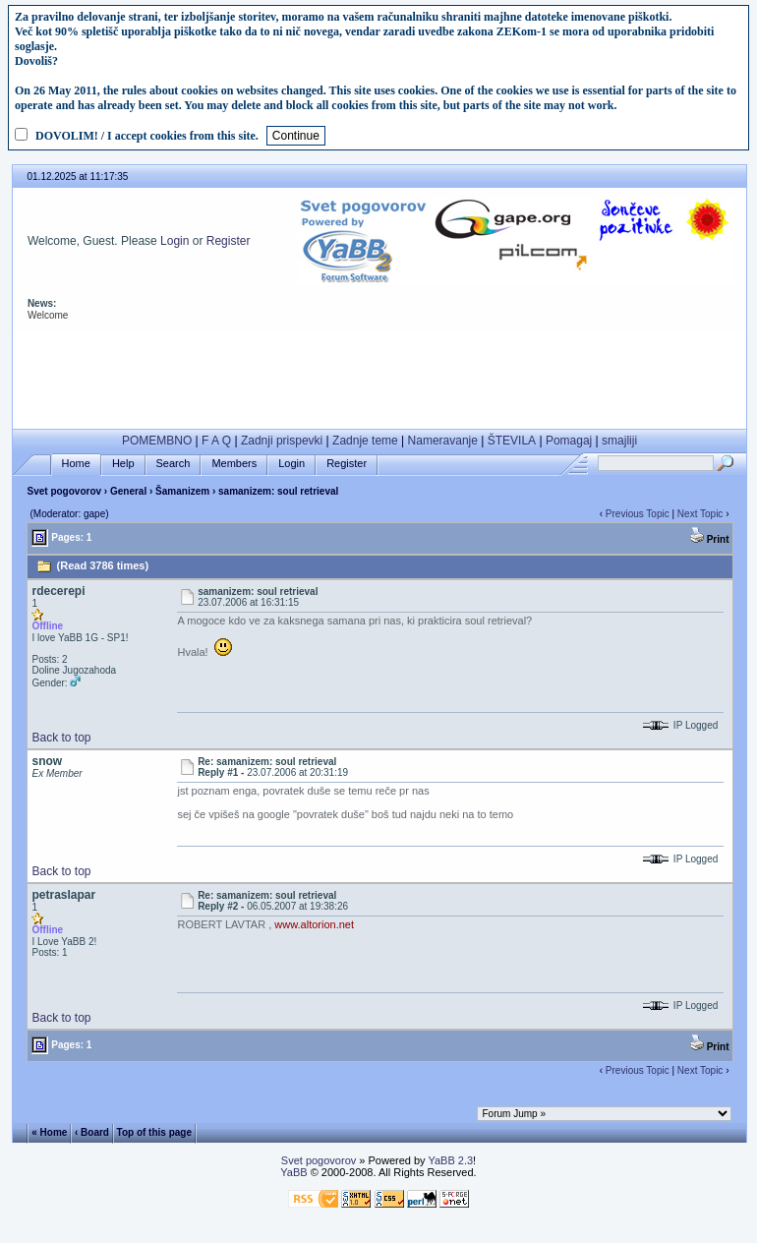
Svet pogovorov (64, 491)
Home (76, 463)
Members (234, 463)
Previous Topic (638, 513)
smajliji (619, 440)
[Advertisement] (379, 375)
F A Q (216, 440)
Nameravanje (443, 440)
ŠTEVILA (512, 440)
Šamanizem (182, 491)
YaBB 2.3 (450, 1160)
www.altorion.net (314, 924)
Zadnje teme (365, 440)
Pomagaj (569, 440)
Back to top (60, 737)
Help (123, 463)
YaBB (293, 1172)
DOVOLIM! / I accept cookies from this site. (147, 136)
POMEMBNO (157, 440)
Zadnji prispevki (281, 440)
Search (173, 463)
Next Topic (700, 513)
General (128, 491)
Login (174, 241)
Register (228, 241)
